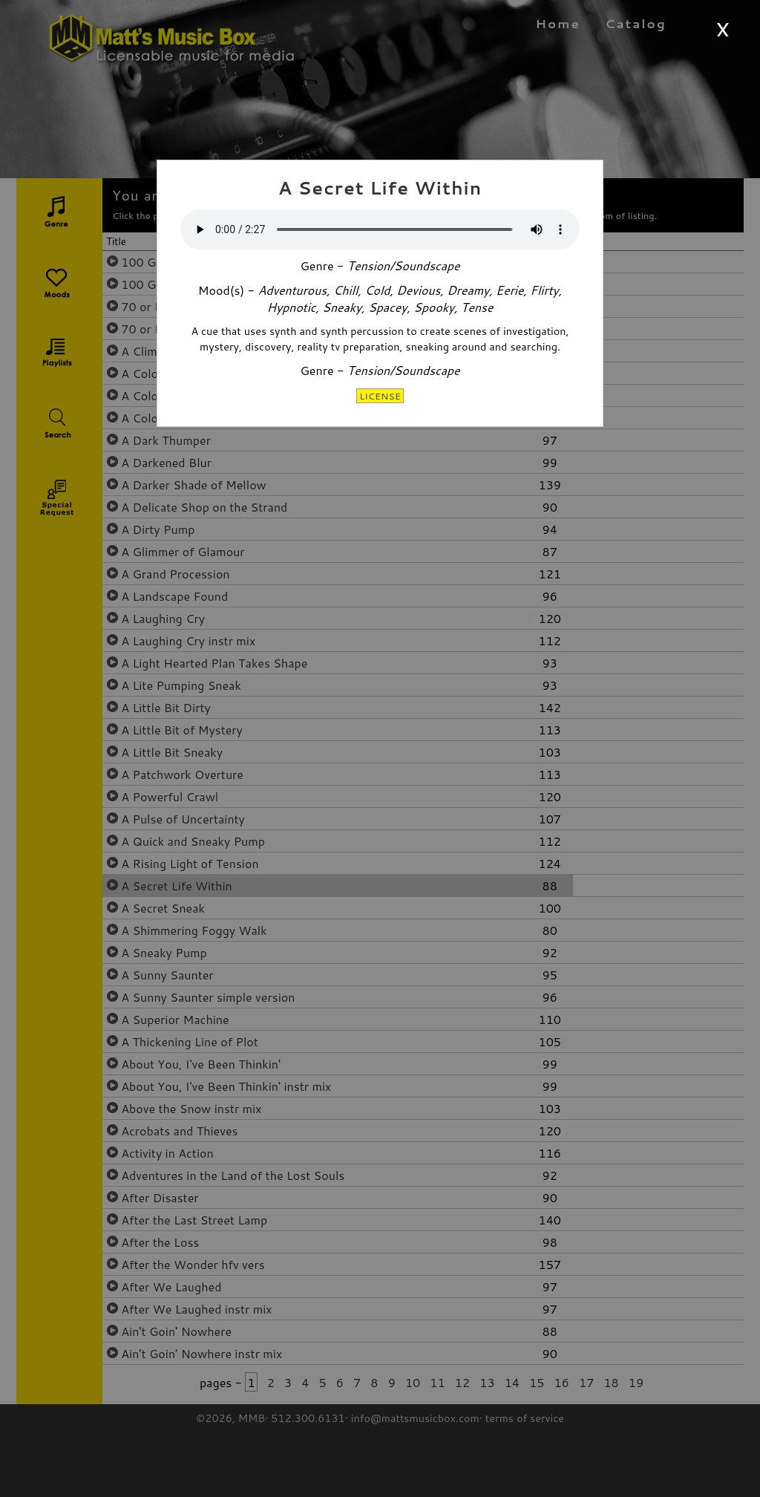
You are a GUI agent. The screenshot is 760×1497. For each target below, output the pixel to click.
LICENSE (380, 395)
